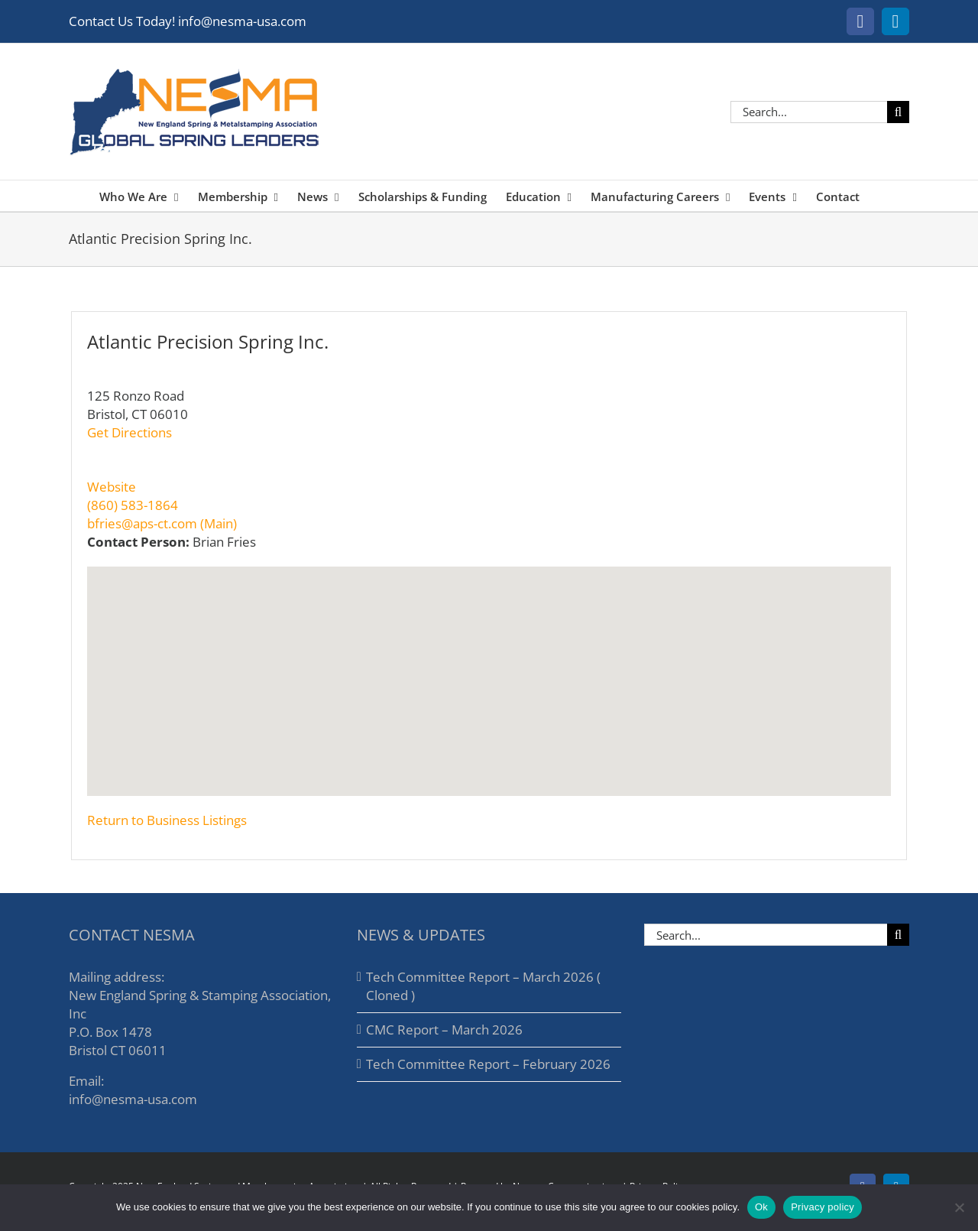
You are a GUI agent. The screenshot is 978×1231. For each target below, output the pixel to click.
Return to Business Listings (167, 820)
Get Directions (129, 432)
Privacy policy (822, 1207)
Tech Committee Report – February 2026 (488, 1064)
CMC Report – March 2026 (444, 1029)
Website (111, 486)
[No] (959, 1207)
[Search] (898, 112)
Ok (761, 1207)
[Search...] (808, 112)
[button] (489, 672)
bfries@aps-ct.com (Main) (162, 523)
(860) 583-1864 (132, 505)
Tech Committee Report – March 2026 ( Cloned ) (483, 986)
